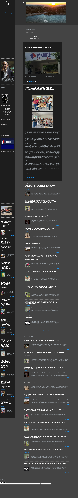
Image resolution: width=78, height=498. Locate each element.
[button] (59, 47)
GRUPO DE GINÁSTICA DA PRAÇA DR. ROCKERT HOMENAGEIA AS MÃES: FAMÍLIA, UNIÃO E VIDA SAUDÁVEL (6, 402)
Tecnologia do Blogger (46, 331)
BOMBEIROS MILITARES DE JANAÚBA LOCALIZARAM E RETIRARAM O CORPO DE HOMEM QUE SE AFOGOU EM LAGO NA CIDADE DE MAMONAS (6, 322)
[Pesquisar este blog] (46, 32)
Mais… (62, 38)
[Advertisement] (66, 58)
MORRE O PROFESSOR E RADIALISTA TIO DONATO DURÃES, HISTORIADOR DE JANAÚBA (6, 224)
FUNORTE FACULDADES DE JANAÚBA (38, 48)
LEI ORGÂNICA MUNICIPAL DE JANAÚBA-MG (45, 38)
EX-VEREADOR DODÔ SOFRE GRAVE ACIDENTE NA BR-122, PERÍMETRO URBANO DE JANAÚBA (44, 422)
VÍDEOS (57, 38)
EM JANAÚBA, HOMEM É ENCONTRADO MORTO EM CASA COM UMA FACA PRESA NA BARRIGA (45, 463)
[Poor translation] (4, 482)
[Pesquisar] (69, 2)
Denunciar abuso (4, 201)
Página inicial (32, 38)
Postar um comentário (30, 177)
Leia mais (58, 197)
